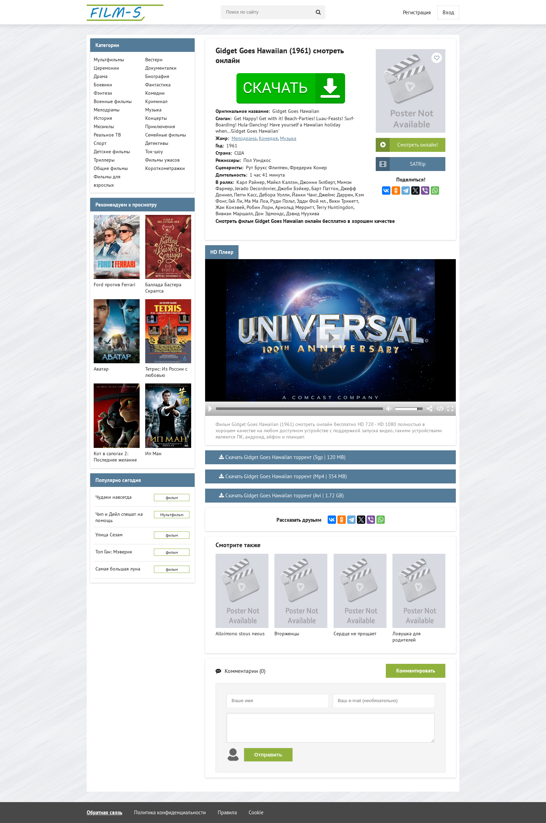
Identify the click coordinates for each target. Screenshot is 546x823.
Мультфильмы (109, 59)
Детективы (156, 143)
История (103, 118)
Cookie (256, 812)
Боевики (103, 84)
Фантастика (158, 84)
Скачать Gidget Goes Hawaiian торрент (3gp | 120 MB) (285, 457)
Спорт (100, 143)
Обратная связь (104, 812)
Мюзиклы (104, 126)
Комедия (268, 138)
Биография (157, 76)
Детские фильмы (112, 151)
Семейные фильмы (165, 135)
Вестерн (154, 59)
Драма (101, 76)
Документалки (161, 68)
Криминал (156, 101)
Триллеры (104, 160)
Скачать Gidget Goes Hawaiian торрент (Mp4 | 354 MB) (286, 476)
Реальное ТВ (107, 135)
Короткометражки (165, 168)
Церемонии (106, 68)
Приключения (160, 126)
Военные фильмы (113, 101)
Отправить (268, 755)
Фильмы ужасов (162, 160)
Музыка (288, 138)
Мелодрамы (106, 110)
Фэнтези (103, 93)
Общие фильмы (111, 168)
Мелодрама (244, 138)
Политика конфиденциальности (170, 812)
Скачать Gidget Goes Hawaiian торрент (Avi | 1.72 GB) (284, 495)
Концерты (156, 118)
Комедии (155, 93)
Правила (227, 812)
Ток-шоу (154, 151)
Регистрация (417, 12)
